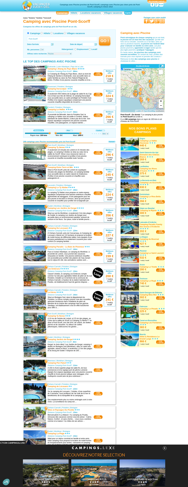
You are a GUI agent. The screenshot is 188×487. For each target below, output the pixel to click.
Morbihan (61, 145)
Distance (39, 130)
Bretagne (69, 87)
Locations (58, 33)
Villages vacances (113, 13)
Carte (128, 13)
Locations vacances (90, 13)
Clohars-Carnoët (54, 226)
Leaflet (138, 111)
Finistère (60, 87)
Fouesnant (52, 87)
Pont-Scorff (52, 145)
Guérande (51, 67)
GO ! (104, 41)
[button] (6, 482)
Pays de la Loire (77, 67)
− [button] (161, 106)
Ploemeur (51, 361)
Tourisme (138, 69)
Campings (62, 13)
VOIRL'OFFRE (98, 74)
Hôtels (74, 13)
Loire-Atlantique (63, 67)
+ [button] (161, 101)
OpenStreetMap (149, 111)
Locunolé (51, 185)
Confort (100, 130)
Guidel (50, 206)
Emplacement (82, 49)
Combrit (51, 107)
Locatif (94, 49)
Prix (69, 130)
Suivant (112, 142)
